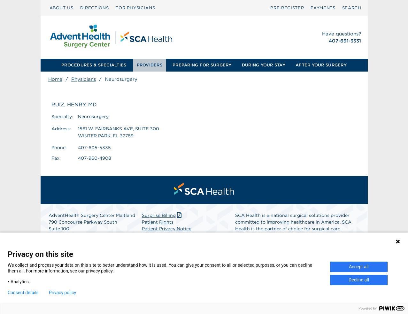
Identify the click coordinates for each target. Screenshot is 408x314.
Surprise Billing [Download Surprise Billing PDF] (162, 215)
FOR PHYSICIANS (135, 7)
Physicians (83, 79)
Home (55, 79)
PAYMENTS (323, 7)
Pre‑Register (287, 7)
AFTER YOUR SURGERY (321, 65)
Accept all (359, 266)
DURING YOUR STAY (263, 65)
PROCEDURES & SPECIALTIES (93, 65)
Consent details (23, 292)
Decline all (359, 279)
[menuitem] (61, 8)
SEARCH (351, 7)
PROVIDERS (149, 65)
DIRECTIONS (94, 7)
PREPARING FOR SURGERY (202, 65)
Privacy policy (62, 292)
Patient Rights (157, 222)
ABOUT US (61, 7)
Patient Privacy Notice (166, 228)
